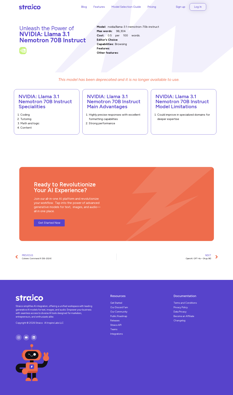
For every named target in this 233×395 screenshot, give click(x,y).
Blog (84, 6)
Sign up (180, 6)
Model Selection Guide (126, 6)
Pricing (151, 6)
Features (99, 6)
